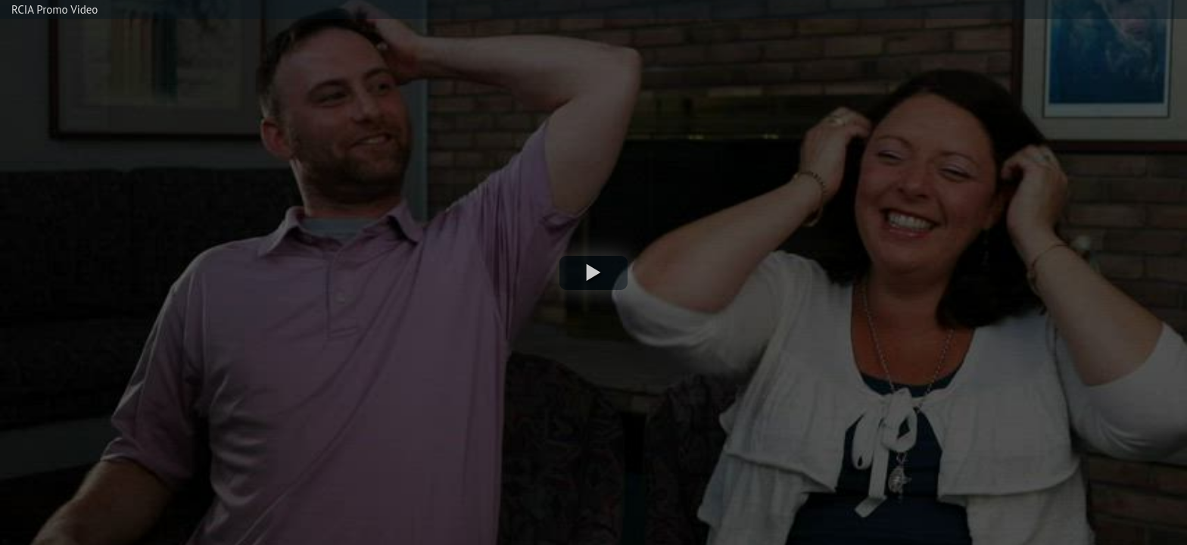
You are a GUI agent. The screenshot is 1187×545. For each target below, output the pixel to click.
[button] (593, 273)
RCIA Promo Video (54, 9)
